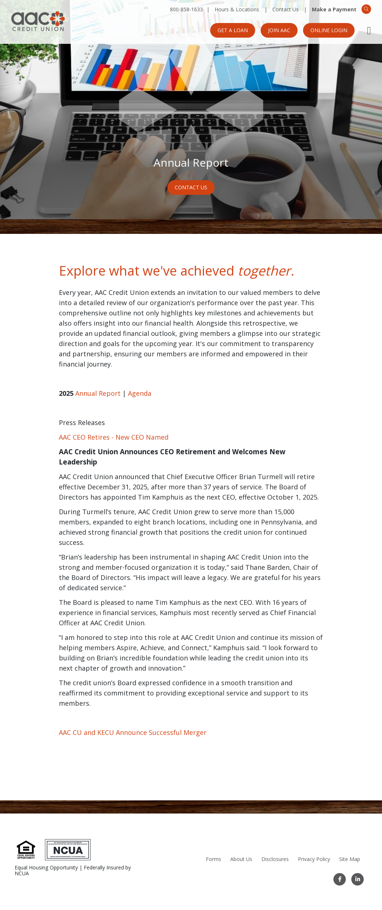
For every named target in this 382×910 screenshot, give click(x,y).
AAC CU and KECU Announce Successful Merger (133, 732)
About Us (241, 859)
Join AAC (279, 30)
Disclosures (275, 859)
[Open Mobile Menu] (369, 30)
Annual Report (98, 393)
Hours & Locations (237, 9)
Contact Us (285, 9)
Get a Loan (233, 30)
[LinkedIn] (357, 879)
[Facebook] (339, 879)
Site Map (349, 859)
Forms (213, 859)
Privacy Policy (314, 859)
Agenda (139, 393)
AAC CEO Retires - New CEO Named (114, 437)
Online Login (328, 30)
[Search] (366, 9)
